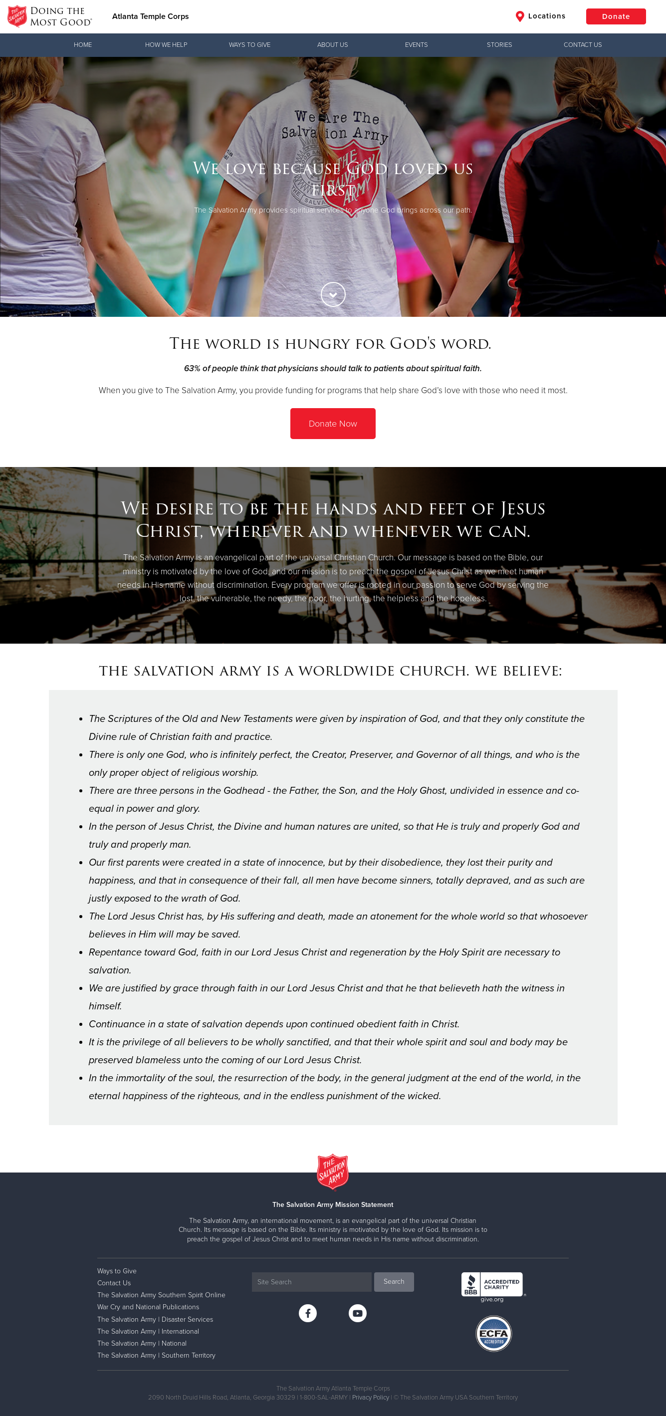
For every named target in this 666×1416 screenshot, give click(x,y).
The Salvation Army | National (142, 1343)
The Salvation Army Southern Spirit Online (161, 1295)
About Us (332, 45)
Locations (541, 16)
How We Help (166, 45)
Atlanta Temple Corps (150, 16)
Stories (499, 45)
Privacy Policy (370, 1398)
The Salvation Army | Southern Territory (156, 1355)
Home (83, 45)
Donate (616, 16)
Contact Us (583, 45)
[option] (333, 187)
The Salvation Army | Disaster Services (155, 1319)
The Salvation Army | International (148, 1331)
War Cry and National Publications (148, 1307)
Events (416, 45)
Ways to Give (249, 45)
